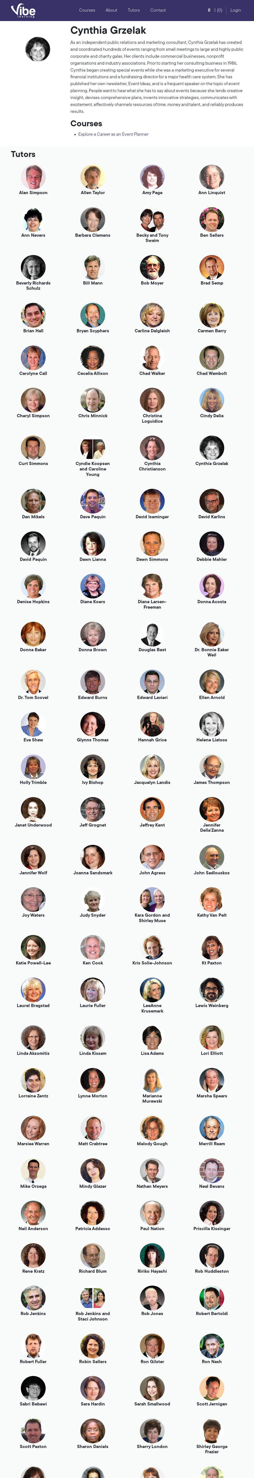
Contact (158, 10)
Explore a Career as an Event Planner (113, 134)
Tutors (134, 10)
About (111, 10)
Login (235, 10)
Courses (87, 10)
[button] (209, 10)
